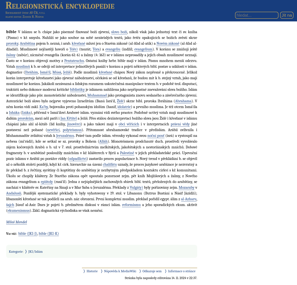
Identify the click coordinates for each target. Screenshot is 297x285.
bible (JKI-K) (49, 233)
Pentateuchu (74, 60)
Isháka (14, 112)
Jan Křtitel (69, 118)
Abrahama (183, 101)
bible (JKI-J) (27, 233)
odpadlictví (78, 158)
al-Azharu (189, 199)
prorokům (26, 118)
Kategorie (16, 251)
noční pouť (155, 135)
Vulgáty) (136, 187)
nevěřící (53, 130)
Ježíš (66, 72)
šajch (10, 204)
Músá (56, 72)
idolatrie (124, 107)
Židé (120, 101)
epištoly (47, 181)
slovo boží (119, 32)
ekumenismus (19, 210)
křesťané (78, 43)
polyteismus (72, 130)
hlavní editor (13, 17)
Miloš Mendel (16, 222)
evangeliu (112, 49)
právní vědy (180, 124)
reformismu (131, 204)
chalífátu (110, 164)
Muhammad (97, 95)
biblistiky (77, 89)
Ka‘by (43, 107)
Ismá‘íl (45, 72)
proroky (12, 43)
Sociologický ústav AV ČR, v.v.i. (25, 13)
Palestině (127, 153)
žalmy (11, 55)
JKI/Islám (35, 251)
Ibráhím (31, 72)
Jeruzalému (65, 135)
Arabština (27, 43)
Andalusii (13, 193)
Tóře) (73, 49)
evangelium (143, 49)
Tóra (96, 49)
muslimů (23, 66)
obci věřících (129, 124)
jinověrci (74, 124)
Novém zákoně (167, 43)
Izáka (26, 112)
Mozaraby (187, 187)
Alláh (103, 141)
